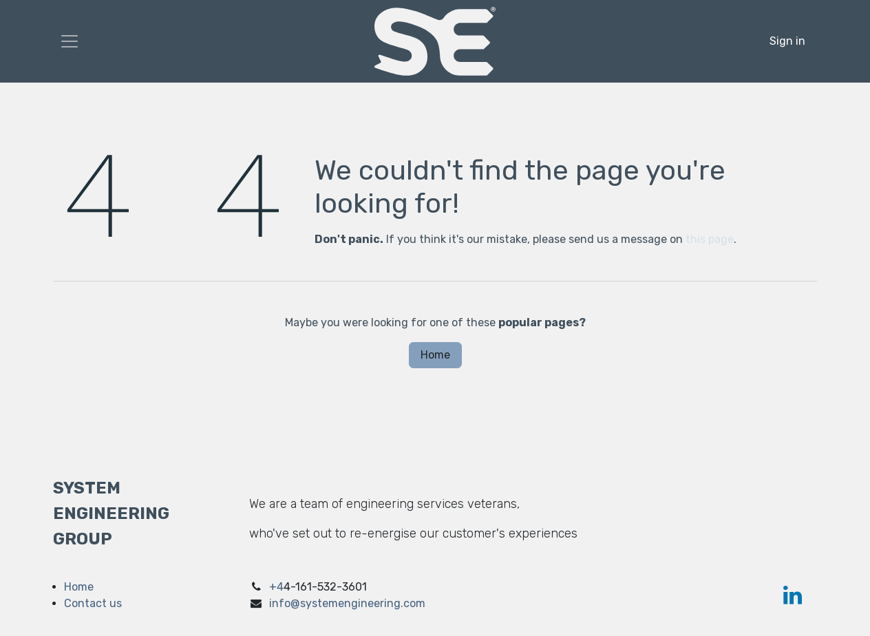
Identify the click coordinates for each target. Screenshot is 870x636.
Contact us (93, 603)
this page (710, 239)
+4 (276, 586)
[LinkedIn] (793, 595)
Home (435, 354)
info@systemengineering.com (347, 603)
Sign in (787, 40)
